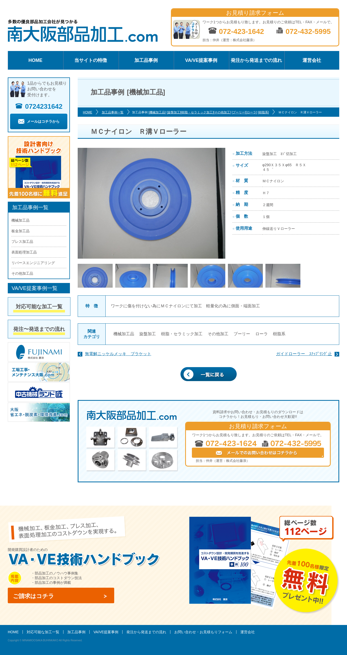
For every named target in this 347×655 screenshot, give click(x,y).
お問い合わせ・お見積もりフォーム (203, 632)
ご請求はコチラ (33, 596)
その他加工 (218, 334)
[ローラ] (251, 112)
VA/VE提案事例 (201, 60)
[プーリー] (239, 112)
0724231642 (39, 106)
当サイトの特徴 (90, 60)
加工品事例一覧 (113, 112)
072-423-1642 (236, 31)
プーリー (242, 334)
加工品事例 (146, 60)
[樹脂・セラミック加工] (197, 112)
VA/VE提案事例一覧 (34, 288)
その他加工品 (22, 273)
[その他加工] (222, 112)
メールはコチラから (39, 121)
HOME (35, 60)
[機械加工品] (157, 112)
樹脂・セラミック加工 (182, 334)
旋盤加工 (147, 334)
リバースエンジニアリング (33, 263)
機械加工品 (123, 334)
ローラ (261, 334)
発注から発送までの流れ (256, 60)
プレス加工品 (22, 241)
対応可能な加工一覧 (39, 306)
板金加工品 (20, 231)
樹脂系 (279, 334)
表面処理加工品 (24, 252)
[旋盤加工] (174, 112)
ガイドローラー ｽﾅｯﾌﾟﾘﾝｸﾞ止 (304, 354)
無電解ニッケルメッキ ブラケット (118, 354)
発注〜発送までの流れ (39, 329)
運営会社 (311, 60)
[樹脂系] (263, 112)
